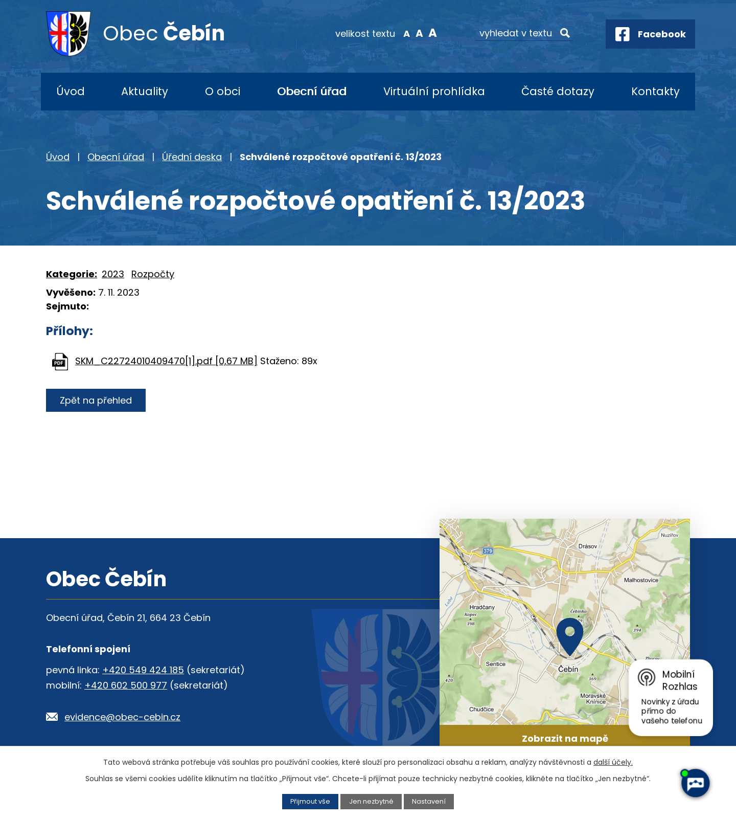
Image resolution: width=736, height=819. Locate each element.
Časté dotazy (557, 91)
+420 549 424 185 (143, 669)
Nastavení (429, 801)
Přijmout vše (310, 801)
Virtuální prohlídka (434, 91)
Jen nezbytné (371, 801)
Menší (406, 33)
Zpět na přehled (96, 400)
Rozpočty (152, 274)
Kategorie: (71, 274)
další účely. (613, 762)
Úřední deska (192, 156)
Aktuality (144, 91)
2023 (113, 274)
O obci (222, 91)
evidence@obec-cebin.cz (122, 717)
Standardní (419, 33)
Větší (432, 33)
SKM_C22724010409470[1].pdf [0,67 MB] (166, 361)
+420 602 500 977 (125, 685)
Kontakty (655, 91)
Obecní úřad (312, 91)
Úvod (70, 91)
